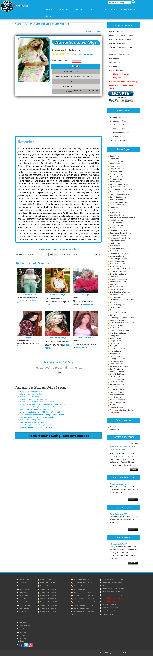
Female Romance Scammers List (120, 35)
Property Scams (116, 356)
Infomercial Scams (117, 384)
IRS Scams (113, 315)
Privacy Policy (24, 635)
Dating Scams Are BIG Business (31, 391)
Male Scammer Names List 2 (84, 595)
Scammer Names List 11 (82, 586)
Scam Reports (113, 59)
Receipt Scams (115, 346)
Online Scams (21, 24)
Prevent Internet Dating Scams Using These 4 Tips (38, 407)
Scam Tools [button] (95, 9)
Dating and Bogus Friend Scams (122, 300)
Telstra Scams (115, 307)
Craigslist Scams (116, 223)
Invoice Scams (115, 387)
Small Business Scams (118, 333)
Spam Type (23, 592)
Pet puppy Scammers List (118, 43)
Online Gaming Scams (118, 274)
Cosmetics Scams (116, 289)
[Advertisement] (34, 116)
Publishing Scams (116, 220)
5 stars (41, 368)
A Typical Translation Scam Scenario (33, 422)
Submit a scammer (93, 31)
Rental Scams (115, 246)
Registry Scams (115, 338)
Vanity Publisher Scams (118, 282)
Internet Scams (115, 164)
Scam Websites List (109, 604)
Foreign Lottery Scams (118, 174)
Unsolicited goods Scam (119, 279)
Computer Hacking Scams (119, 253)
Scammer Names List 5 (48, 602)
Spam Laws (23, 595)
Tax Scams (114, 277)
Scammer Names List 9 (82, 579)
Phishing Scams (115, 166)
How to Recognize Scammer (30, 397)
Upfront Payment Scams (119, 259)
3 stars (61, 368)
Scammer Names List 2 (48, 592)
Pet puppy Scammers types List (120, 47)
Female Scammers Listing (112, 595)
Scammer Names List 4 (48, 599)
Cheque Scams (115, 341)
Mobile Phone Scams (117, 248)
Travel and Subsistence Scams (121, 410)
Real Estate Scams (117, 215)
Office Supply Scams (118, 348)
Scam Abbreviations (47, 583)
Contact (49, 16)
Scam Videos (113, 66)
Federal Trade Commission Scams (122, 323)
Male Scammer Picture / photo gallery (122, 82)
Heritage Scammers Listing (112, 579)
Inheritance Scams (117, 353)
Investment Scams (117, 256)
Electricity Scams (116, 328)
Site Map (22, 622)
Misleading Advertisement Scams (122, 318)
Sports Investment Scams (119, 330)
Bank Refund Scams (117, 264)
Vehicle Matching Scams (119, 366)
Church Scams (115, 207)
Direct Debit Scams (117, 364)
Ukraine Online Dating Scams (30, 420)
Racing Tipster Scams (118, 402)
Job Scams (114, 284)
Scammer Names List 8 (48, 612)
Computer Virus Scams (118, 230)
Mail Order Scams (116, 266)
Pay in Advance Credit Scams (121, 189)
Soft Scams (114, 302)
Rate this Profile (86, 54)
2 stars (70, 368)
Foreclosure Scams (117, 361)
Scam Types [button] (64, 9)
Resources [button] (50, 9)
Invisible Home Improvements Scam (123, 217)
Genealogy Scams (116, 294)
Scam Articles (24, 626)
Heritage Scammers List (117, 51)
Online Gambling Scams (118, 271)
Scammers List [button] (80, 9)
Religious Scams (116, 171)
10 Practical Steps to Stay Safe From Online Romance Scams (42, 404)
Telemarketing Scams (118, 305)
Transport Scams (116, 179)
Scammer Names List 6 (48, 605)
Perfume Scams (116, 228)
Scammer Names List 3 (48, 595)
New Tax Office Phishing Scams (122, 269)
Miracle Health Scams (118, 312)
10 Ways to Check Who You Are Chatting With (36, 427)
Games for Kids (115, 427)
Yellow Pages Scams (117, 310)
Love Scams (114, 158)
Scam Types (24, 589)
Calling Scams (115, 336)
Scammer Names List (48, 589)
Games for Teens (116, 429)
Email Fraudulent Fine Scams (120, 292)
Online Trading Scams (118, 235)
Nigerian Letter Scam (118, 187)
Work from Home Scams (119, 202)
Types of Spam (25, 605)
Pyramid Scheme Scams (119, 192)
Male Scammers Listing (111, 592)
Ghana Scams (115, 156)
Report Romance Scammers (119, 74)
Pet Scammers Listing (82, 608)
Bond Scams (114, 405)
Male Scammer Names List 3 (84, 599)
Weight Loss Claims (117, 176)
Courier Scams (115, 377)
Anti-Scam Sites (25, 629)
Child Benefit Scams (117, 320)
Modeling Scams (116, 210)
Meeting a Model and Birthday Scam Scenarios (36, 417)
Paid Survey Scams (117, 225)
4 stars (51, 368)
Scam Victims (24, 608)
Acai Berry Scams (116, 200)
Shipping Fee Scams (117, 359)
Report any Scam (114, 78)
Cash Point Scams (116, 369)
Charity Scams (115, 243)
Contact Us (23, 586)
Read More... (51, 304)
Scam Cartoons (114, 62)
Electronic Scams (116, 382)
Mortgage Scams (116, 392)
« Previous (44, 249)
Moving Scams (115, 212)
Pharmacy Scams (116, 325)
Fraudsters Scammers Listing (113, 588)
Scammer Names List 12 (82, 589)
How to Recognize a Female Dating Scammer (36, 402)
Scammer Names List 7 (48, 608)
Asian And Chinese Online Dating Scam (33, 399)
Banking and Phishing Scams (120, 233)
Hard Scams (114, 343)
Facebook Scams (116, 161)
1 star (79, 368)
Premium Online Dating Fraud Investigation (58, 436)
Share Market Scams (117, 374)
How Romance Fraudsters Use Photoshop (35, 409)
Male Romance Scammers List (119, 39)
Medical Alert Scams (117, 169)
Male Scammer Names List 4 (84, 602)
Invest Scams (115, 182)
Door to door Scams (117, 261)
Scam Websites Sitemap (111, 608)
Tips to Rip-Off (108, 614)
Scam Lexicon (45, 579)
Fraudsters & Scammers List (118, 55)
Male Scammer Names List (84, 592)
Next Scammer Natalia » (66, 249)
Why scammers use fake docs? (31, 394)
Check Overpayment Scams (120, 194)
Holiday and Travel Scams (120, 238)
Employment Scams (117, 241)
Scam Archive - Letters (117, 70)
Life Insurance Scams (118, 389)
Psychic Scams (115, 397)
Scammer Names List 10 (83, 583)
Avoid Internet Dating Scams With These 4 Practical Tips (40, 412)
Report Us (23, 599)
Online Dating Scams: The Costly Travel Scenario (37, 425)
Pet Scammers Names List (83, 605)
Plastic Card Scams (117, 395)
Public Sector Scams (117, 400)
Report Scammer (128, 9)
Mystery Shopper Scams (119, 184)
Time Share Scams (116, 407)
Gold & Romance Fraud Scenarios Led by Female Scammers (42, 415)
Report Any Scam (109, 601)
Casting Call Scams (117, 205)
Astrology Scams (116, 287)
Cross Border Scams (117, 379)
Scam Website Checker (117, 32)
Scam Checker (110, 9)
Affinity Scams (115, 297)
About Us (23, 583)
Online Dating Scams (117, 251)
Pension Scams (115, 351)
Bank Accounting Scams (119, 371)
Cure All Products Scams (119, 197)
